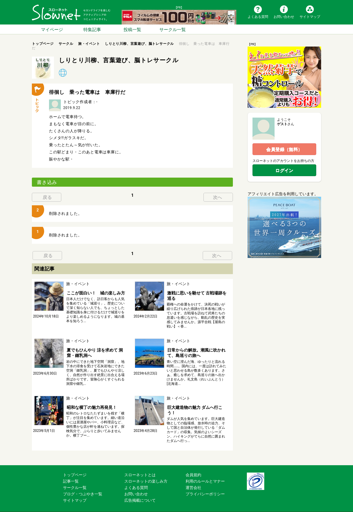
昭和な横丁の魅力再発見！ (89, 405)
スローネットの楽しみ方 (145, 474)
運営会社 (193, 480)
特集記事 (92, 29)
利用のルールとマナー (205, 474)
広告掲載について (140, 493)
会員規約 (193, 467)
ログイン (284, 170)
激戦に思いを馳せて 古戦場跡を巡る (197, 295)
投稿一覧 (132, 29)
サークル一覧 (172, 29)
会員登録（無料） (284, 149)
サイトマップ (310, 16)
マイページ (52, 29)
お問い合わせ (284, 16)
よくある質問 (258, 16)
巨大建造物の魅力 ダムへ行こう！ (197, 405)
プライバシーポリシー (205, 487)
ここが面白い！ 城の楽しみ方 (93, 292)
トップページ (75, 467)
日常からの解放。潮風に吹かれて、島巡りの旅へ (194, 352)
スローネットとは (140, 467)
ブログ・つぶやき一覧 (82, 487)
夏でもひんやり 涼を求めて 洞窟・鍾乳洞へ (96, 352)
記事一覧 (71, 474)
